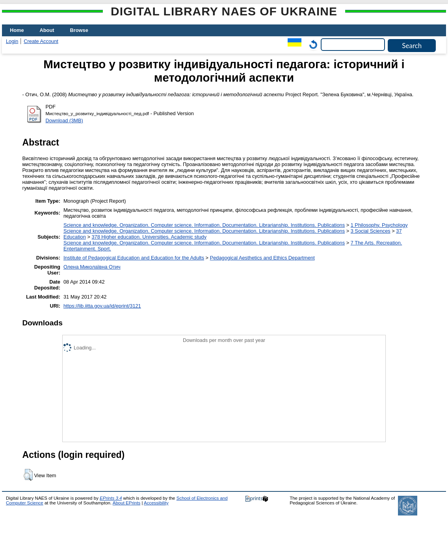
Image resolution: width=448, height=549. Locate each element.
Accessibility (156, 502)
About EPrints (126, 502)
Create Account (41, 41)
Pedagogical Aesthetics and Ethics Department (262, 258)
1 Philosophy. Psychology (379, 225)
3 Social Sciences (370, 231)
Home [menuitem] (17, 30)
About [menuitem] (47, 30)
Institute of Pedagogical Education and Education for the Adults (133, 258)
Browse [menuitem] (79, 30)
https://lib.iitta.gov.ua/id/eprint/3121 (102, 306)
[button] (28, 475)
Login (12, 41)
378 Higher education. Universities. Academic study (148, 237)
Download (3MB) (64, 120)
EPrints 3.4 (111, 498)
